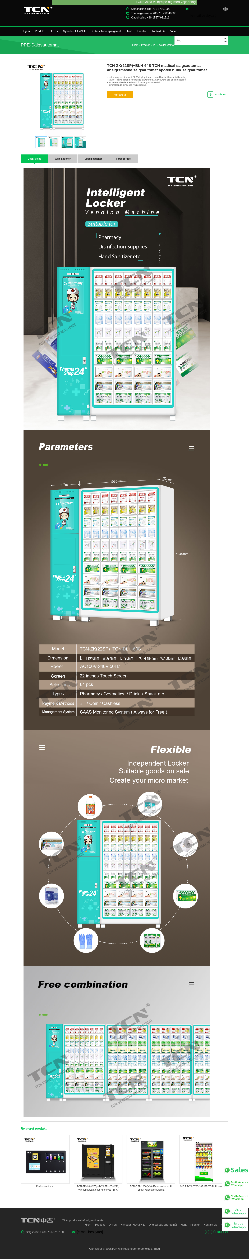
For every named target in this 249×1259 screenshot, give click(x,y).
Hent (129, 31)
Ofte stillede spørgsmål (106, 31)
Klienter (141, 31)
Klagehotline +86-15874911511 (150, 17)
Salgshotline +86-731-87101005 (150, 8)
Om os (54, 31)
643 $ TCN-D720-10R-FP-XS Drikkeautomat (204, 1186)
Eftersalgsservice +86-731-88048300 (153, 13)
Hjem (26, 31)
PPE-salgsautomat (163, 44)
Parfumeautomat (45, 1186)
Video (173, 31)
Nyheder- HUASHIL (75, 31)
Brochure (220, 94)
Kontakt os (120, 94)
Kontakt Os (158, 31)
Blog (157, 1248)
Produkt (39, 31)
